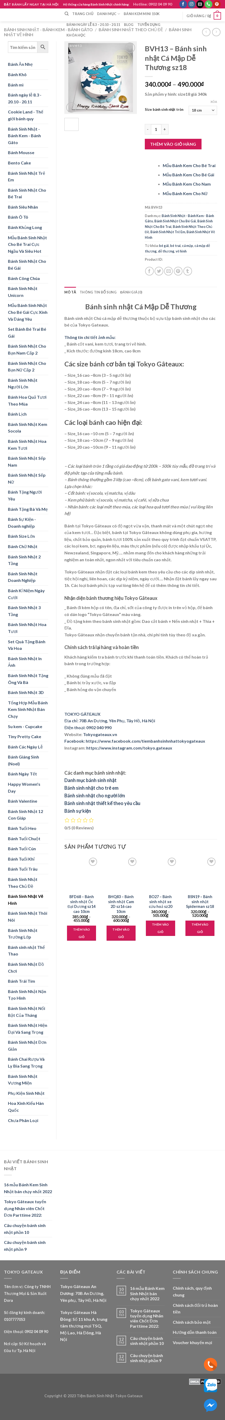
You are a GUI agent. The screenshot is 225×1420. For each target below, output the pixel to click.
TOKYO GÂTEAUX (82, 713)
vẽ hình (181, 251)
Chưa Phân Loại (23, 1120)
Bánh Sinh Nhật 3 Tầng (24, 611)
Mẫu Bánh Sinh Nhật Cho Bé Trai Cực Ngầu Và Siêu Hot (27, 244)
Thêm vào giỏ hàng (173, 143)
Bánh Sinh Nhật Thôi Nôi (27, 916)
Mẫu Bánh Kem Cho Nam (187, 183)
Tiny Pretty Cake (24, 736)
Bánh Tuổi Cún (22, 848)
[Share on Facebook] (149, 271)
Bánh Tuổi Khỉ (21, 858)
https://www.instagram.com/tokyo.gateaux (129, 747)
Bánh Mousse (21, 152)
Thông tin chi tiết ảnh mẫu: (90, 337)
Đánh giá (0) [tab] (131, 292)
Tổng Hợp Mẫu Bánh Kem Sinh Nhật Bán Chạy (28, 709)
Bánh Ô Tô (18, 216)
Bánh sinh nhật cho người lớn (94, 795)
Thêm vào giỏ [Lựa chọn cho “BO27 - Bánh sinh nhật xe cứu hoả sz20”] (160, 928)
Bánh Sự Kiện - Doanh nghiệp (22, 523)
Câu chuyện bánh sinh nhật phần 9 (25, 1246)
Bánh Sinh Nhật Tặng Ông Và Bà (28, 679)
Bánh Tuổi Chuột (24, 838)
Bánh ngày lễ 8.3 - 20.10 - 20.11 (24, 98)
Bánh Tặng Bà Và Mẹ (28, 509)
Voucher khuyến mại (192, 1342)
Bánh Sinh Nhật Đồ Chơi (26, 967)
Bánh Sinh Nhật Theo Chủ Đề (22, 883)
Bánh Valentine (22, 800)
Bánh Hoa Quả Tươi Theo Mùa (27, 400)
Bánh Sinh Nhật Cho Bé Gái (27, 264)
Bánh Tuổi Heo (22, 828)
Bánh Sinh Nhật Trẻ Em (26, 176)
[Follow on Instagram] (191, 4)
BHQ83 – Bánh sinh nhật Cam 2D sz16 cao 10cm (121, 904)
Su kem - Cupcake (25, 726)
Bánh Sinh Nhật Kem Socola (27, 428)
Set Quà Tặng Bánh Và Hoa (26, 645)
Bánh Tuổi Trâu (22, 868)
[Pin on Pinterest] (178, 271)
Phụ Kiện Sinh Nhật (26, 1093)
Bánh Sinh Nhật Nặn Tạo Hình (27, 995)
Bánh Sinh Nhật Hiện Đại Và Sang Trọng (27, 1029)
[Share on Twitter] (159, 271)
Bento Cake (19, 162)
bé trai (175, 245)
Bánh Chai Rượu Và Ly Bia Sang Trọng (26, 1062)
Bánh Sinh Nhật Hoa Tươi (27, 628)
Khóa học (75, 35)
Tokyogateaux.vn (100, 734)
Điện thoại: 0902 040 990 (88, 727)
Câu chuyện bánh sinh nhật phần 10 (25, 1229)
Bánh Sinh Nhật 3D (26, 692)
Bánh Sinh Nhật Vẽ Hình (25, 900)
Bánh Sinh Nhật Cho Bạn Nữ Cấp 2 (27, 367)
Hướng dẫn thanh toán (195, 1332)
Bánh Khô (17, 74)
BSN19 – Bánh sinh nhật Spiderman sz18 (200, 901)
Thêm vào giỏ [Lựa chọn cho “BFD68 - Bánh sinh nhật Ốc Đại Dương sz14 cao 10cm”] (81, 933)
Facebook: (74, 740)
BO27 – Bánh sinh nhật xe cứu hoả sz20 (160, 901)
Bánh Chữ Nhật (22, 546)
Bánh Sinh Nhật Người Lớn (22, 383)
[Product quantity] (156, 129)
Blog (129, 24)
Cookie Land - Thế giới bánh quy (25, 115)
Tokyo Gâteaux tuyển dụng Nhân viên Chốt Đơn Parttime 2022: (25, 1208)
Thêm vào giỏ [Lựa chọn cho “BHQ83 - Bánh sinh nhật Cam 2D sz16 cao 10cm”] (121, 933)
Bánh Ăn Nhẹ (20, 64)
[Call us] (208, 4)
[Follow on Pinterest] (217, 4)
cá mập (187, 245)
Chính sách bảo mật (192, 1322)
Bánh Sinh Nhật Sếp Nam (27, 461)
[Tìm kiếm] (67, 14)
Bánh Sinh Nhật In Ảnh (25, 662)
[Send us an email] (200, 4)
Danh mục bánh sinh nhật (90, 780)
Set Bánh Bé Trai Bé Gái (27, 332)
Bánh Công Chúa (24, 278)
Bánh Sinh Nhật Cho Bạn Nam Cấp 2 (27, 349)
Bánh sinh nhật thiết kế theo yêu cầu (102, 803)
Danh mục (108, 13)
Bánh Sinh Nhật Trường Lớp (22, 934)
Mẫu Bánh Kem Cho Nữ (185, 193)
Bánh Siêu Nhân (23, 206)
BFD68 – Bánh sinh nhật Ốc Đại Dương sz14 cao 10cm (81, 904)
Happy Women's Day (24, 787)
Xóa (213, 101)
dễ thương (166, 251)
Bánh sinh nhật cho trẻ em (91, 788)
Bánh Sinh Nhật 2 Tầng (24, 560)
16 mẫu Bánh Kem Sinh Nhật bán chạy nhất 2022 (28, 1188)
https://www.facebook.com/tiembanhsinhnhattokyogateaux (145, 740)
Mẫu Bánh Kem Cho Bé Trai (189, 165)
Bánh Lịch (17, 413)
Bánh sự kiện (77, 811)
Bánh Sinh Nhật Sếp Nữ (27, 478)
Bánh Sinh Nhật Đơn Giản (27, 1045)
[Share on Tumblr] (187, 271)
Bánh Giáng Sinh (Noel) (23, 760)
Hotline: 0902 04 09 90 (152, 4)
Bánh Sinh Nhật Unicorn (22, 292)
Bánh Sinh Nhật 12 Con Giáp (25, 815)
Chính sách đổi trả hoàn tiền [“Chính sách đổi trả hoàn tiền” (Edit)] (195, 1309)
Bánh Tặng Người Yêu (25, 495)
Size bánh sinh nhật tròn (164, 110)
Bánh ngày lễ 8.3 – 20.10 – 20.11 (93, 24)
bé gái (164, 245)
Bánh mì (15, 84)
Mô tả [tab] (70, 292)
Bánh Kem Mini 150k (142, 14)
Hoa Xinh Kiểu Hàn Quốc (26, 1107)
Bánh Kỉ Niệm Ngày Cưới (26, 594)
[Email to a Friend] (168, 271)
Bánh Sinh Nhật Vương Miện (22, 1080)
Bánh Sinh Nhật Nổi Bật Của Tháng (26, 1012)
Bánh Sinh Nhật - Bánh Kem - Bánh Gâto (48, 29)
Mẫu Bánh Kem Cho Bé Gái (188, 174)
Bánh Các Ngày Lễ (25, 746)
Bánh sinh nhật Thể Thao (26, 951)
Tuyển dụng (148, 24)
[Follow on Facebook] (183, 4)
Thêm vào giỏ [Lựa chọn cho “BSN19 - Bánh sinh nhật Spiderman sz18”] (200, 928)
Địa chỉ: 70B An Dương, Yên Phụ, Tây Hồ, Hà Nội (109, 720)
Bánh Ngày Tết (22, 773)
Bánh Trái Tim (21, 981)
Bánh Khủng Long (25, 227)
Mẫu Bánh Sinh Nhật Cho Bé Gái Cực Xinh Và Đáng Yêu (27, 312)
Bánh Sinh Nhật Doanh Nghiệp (22, 577)
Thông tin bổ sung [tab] (98, 292)
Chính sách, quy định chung (192, 1291)
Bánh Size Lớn (21, 536)
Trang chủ (82, 14)
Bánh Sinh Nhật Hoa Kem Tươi (27, 445)
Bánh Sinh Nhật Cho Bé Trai (27, 193)
